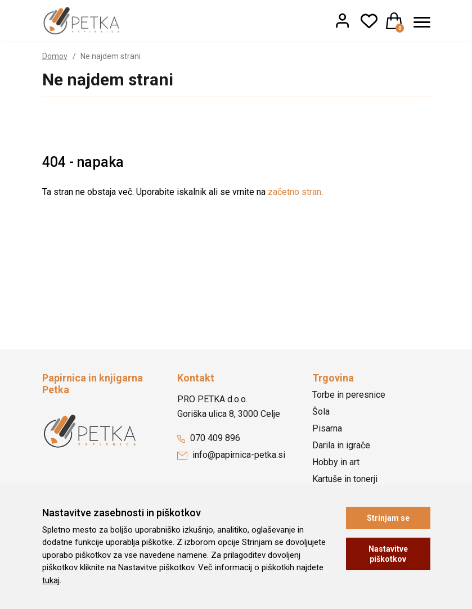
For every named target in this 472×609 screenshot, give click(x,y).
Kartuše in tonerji (344, 479)
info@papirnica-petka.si (231, 454)
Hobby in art (335, 462)
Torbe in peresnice (348, 394)
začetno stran (294, 192)
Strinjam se (388, 517)
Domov (55, 56)
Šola (321, 411)
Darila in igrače (341, 445)
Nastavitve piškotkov (388, 553)
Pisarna (327, 428)
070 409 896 (208, 438)
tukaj (51, 580)
